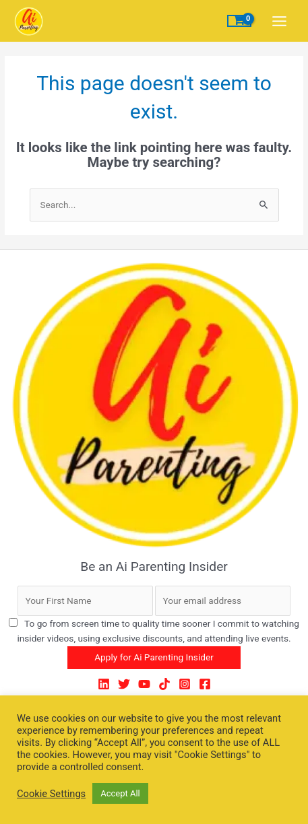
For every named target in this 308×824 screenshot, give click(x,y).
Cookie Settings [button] (51, 794)
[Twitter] (124, 684)
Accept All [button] (120, 793)
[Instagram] (185, 684)
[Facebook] (205, 684)
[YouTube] (144, 684)
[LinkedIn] (104, 684)
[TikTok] (164, 684)
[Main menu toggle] (280, 21)
